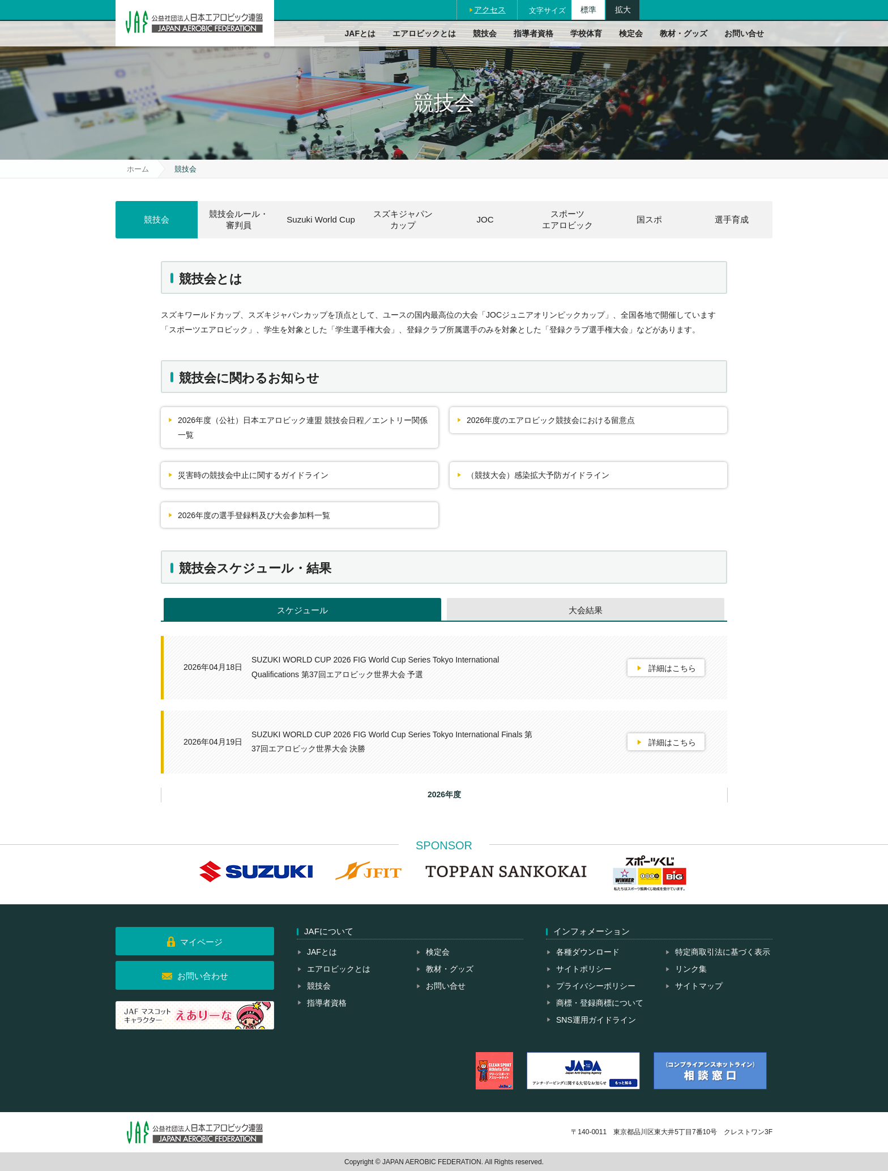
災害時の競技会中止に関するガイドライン (253, 475)
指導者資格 (533, 33)
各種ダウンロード (588, 951)
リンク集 (691, 968)
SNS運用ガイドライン (596, 1019)
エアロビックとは (424, 33)
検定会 (631, 33)
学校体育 (586, 33)
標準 (588, 9)
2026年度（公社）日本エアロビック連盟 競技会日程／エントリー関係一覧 (303, 427)
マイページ (201, 942)
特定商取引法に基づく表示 (722, 951)
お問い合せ (744, 33)
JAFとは (360, 33)
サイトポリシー (584, 968)
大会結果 (586, 610)
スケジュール (302, 610)
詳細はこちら (672, 668)
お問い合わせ (202, 976)
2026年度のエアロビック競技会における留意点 (551, 420)
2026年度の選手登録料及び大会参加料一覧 (254, 515)
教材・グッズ (683, 33)
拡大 (623, 9)
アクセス (490, 9)
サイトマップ (699, 985)
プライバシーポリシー (595, 985)
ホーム (138, 169)
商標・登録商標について (599, 1002)
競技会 (485, 33)
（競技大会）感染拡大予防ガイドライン (538, 475)
